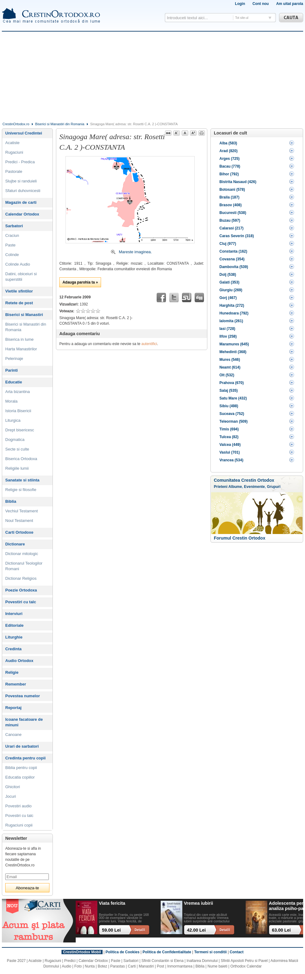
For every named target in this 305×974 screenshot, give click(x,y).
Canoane (13, 734)
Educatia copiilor (20, 777)
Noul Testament (19, 520)
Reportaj (13, 707)
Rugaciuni (14, 152)
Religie (12, 672)
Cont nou (260, 4)
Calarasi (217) (231, 228)
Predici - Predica (20, 162)
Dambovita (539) (233, 267)
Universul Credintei (23, 133)
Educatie (13, 382)
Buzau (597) (229, 220)
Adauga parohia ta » (80, 282)
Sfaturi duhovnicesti (22, 190)
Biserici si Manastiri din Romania (59, 124)
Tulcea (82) (229, 437)
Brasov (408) (230, 205)
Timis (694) (229, 429)
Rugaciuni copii (18, 825)
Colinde (12, 254)
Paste (10, 245)
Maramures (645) (234, 344)
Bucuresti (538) (232, 213)
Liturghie (14, 637)
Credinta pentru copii (25, 758)
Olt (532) (226, 375)
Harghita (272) (231, 305)
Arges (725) (229, 158)
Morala (11, 401)
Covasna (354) (231, 259)
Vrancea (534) (231, 460)
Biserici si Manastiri (24, 314)
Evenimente (254, 487)
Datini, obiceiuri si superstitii (21, 276)
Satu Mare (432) (233, 398)
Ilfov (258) (228, 336)
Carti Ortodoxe (19, 532)
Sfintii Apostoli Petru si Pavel (244, 961)
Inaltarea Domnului (202, 961)
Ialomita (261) (231, 321)
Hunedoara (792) (233, 313)
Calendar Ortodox (22, 214)
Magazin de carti (20, 202)
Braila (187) (229, 197)
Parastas (117, 966)
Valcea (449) (230, 444)
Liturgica (12, 420)
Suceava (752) (231, 414)
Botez (102, 966)
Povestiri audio (18, 806)
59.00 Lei (111, 930)
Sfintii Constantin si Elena (163, 961)
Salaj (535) (228, 390)
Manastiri (146, 966)
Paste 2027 (16, 961)
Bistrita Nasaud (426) (237, 182)
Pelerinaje (14, 358)
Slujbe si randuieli (21, 181)
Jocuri (10, 796)
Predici (70, 961)
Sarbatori (14, 226)
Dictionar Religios (20, 578)
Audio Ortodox (19, 660)
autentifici (149, 344)
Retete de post (19, 303)
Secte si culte (17, 449)
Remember (15, 684)
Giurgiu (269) (230, 290)
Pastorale (13, 171)
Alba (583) (228, 143)
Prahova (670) (231, 383)
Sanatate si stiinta (22, 480)
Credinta (13, 649)
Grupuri (274, 487)
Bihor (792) (229, 174)
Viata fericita (112, 903)
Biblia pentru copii (21, 767)
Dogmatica (14, 439)
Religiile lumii (17, 468)
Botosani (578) (232, 189)
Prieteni (220, 487)
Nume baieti (217, 966)
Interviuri (14, 613)
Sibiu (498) (228, 406)
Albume (235, 487)
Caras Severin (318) (236, 236)
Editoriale (14, 625)
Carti (132, 966)
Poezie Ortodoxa (21, 590)
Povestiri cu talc (20, 602)
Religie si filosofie (20, 489)
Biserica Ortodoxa (21, 458)
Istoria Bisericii (18, 410)
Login (240, 4)
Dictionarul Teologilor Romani (23, 566)
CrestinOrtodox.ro (15, 124)
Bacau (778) (229, 166)
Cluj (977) (227, 243)
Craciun (12, 235)
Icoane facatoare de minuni (24, 722)
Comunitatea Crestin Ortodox (244, 480)
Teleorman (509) (233, 421)
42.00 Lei (196, 930)
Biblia (10, 501)
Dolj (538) (227, 274)
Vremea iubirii (198, 903)
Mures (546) (229, 359)
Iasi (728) (227, 329)
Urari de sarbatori (22, 746)
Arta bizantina (17, 391)
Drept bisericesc (19, 430)
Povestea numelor (22, 696)
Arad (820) (228, 151)
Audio (66, 966)
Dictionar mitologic (21, 553)
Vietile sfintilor (19, 291)
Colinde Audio (17, 264)
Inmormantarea (179, 966)
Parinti (11, 370)
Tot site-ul (241, 17)
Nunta (90, 966)
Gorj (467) (228, 298)
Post (160, 966)
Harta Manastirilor (21, 349)
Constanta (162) (233, 251)
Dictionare (15, 544)
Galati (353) (229, 282)
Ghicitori (12, 786)
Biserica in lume (19, 339)
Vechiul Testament (21, 511)
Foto (78, 966)
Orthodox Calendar (245, 966)
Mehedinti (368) (232, 352)
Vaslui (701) (229, 452)
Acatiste (12, 142)
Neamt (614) (229, 367)
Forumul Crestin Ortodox (239, 538)
